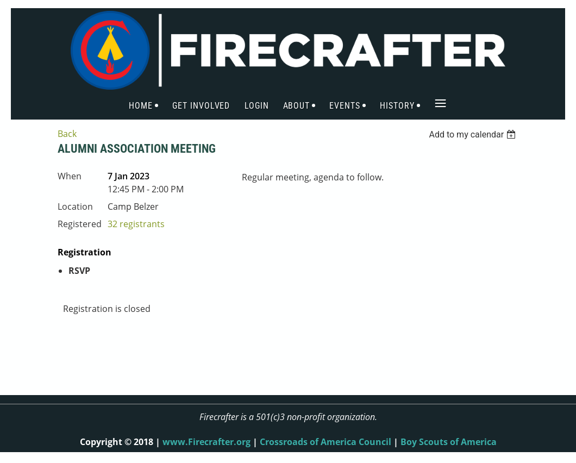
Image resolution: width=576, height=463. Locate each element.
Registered (80, 224)
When (70, 176)
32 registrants (136, 224)
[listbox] (473, 134)
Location (75, 206)
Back (67, 134)
